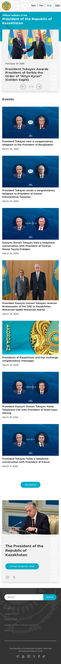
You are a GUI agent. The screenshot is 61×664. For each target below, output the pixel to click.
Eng (49, 5)
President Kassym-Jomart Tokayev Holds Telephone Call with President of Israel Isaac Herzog (29, 409)
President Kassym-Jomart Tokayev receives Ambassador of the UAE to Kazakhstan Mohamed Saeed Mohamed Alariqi (29, 306)
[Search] (29, 597)
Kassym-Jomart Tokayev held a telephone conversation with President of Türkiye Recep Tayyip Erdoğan (28, 246)
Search (50, 597)
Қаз (33, 5)
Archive (9, 630)
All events (30, 484)
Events (8, 608)
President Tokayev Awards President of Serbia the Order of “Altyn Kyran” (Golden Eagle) (26, 74)
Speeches (10, 619)
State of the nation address (21, 625)
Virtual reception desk (22, 566)
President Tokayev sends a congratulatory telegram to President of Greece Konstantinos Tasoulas (28, 193)
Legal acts (10, 613)
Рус (41, 5)
